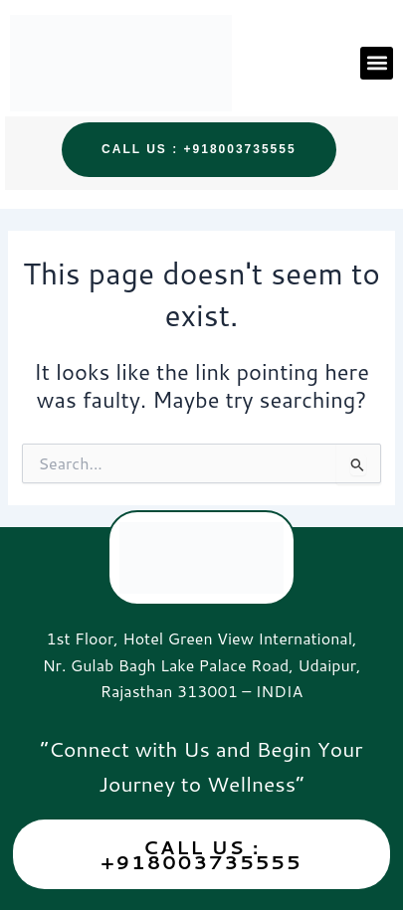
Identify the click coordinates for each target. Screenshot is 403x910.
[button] (376, 63)
